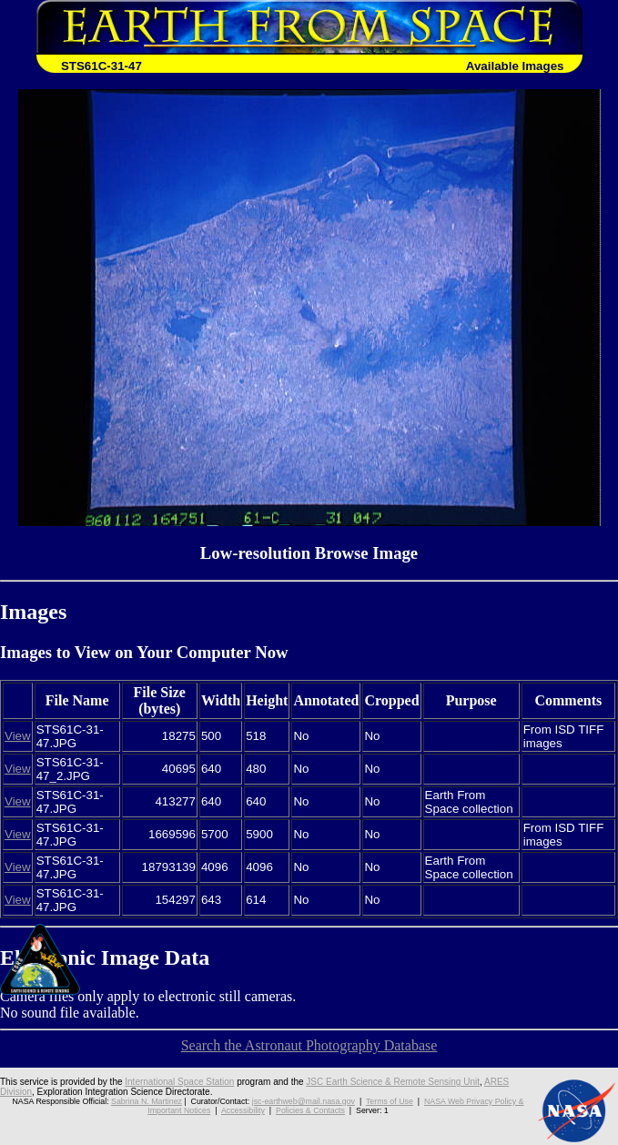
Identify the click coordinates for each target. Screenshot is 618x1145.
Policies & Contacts (310, 1110)
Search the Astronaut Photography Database (309, 1045)
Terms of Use (389, 1101)
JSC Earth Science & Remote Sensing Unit (393, 1082)
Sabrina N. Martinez (146, 1101)
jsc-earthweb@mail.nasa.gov (303, 1101)
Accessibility (243, 1110)
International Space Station (179, 1082)
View (18, 736)
